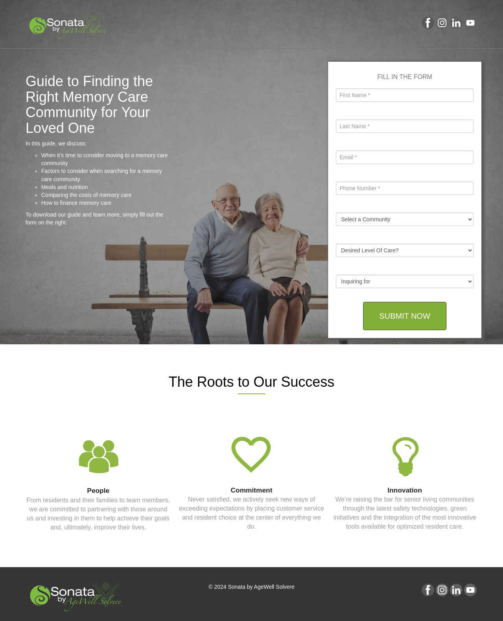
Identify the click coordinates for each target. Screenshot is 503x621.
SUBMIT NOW (404, 316)
